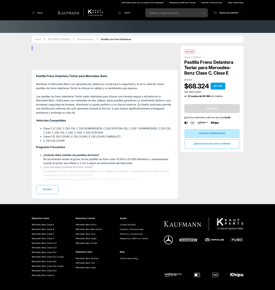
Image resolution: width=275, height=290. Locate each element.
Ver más (47, 189)
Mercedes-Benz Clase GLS (44, 270)
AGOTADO (212, 108)
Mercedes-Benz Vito (85, 263)
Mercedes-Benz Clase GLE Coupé (47, 266)
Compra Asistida (128, 224)
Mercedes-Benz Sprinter (87, 258)
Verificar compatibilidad (212, 133)
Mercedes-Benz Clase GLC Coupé (48, 257)
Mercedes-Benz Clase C (43, 234)
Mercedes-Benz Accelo (86, 243)
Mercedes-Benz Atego (86, 238)
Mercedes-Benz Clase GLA (44, 247)
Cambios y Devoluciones (211, 2)
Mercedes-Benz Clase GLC (44, 252)
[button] (34, 13)
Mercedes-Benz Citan (86, 267)
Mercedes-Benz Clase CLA (44, 243)
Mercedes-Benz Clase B (43, 229)
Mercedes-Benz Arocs (86, 224)
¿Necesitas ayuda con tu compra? (212, 143)
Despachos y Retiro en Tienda (134, 238)
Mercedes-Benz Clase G (43, 275)
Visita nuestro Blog (235, 2)
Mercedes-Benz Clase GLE (44, 261)
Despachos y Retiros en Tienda (182, 2)
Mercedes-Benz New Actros (89, 229)
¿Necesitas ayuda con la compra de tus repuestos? (142, 2)
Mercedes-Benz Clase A (43, 224)
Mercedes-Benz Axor (85, 234)
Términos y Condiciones (131, 234)
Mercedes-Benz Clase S (43, 238)
